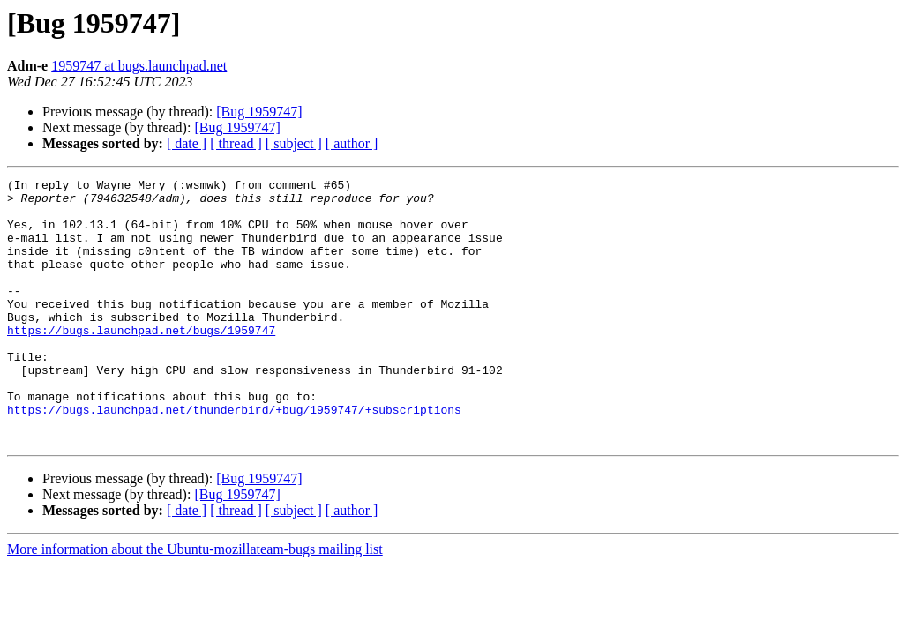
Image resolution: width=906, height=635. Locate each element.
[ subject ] (294, 143)
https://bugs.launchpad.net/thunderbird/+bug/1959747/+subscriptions (234, 457)
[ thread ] (236, 143)
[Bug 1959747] (259, 111)
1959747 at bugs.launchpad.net (139, 65)
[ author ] (352, 143)
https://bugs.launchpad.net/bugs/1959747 (141, 362)
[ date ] (186, 143)
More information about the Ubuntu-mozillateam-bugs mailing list (195, 601)
